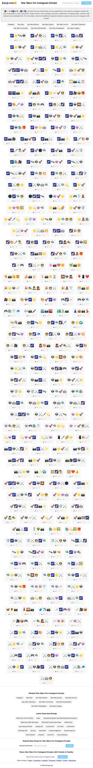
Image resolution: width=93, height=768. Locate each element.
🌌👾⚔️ (77, 127)
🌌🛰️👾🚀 (55, 162)
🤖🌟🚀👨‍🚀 (77, 70)
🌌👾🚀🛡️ (59, 127)
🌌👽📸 (34, 116)
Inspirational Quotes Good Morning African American (60, 718)
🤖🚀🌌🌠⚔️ (18, 81)
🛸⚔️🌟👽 (75, 586)
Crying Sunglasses (55, 730)
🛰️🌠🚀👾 (36, 552)
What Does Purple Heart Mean (51, 722)
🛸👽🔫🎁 (18, 586)
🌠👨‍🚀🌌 (32, 242)
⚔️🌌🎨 (36, 632)
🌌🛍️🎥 (16, 162)
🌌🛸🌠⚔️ (59, 35)
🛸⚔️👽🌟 (18, 598)
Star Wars (21, 24)
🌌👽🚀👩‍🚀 (53, 116)
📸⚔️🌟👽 (22, 472)
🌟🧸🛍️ (83, 219)
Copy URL (63, 757)
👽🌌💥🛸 (18, 357)
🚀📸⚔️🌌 (20, 529)
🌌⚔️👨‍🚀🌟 (16, 185)
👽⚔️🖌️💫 (42, 414)
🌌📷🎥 (10, 139)
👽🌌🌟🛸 (59, 58)
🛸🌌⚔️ (36, 563)
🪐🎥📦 (81, 609)
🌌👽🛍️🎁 (18, 127)
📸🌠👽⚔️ (53, 460)
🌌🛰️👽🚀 (34, 162)
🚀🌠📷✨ (38, 506)
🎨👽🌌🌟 (28, 299)
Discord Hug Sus (69, 730)
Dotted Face (68, 722)
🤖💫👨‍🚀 (36, 598)
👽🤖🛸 (59, 403)
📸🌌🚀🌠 (16, 460)
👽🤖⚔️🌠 (77, 403)
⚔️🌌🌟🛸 (18, 632)
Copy (16, 40)
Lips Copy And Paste (25, 726)
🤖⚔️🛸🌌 (75, 598)
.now (8, 3)
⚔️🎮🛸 (32, 655)
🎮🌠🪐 (67, 299)
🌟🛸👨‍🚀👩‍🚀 (65, 219)
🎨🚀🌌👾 (48, 299)
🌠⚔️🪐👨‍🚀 (36, 265)
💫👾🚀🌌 (28, 437)
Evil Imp (33, 730)
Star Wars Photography (56, 28)
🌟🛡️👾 (30, 219)
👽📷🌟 (57, 380)
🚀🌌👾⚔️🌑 (59, 483)
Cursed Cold (50, 726)
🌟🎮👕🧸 (77, 196)
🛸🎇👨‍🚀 (32, 575)
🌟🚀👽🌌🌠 (36, 58)
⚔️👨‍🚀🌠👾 (51, 655)
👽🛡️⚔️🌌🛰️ (36, 391)
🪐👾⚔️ (75, 621)
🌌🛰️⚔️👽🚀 (16, 173)
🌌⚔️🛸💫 (61, 185)
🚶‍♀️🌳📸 (38, 529)
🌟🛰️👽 (47, 219)
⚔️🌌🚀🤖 (40, 81)
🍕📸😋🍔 (12, 276)
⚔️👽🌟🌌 (16, 667)
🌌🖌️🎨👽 (81, 139)
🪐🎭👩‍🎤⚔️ (40, 621)
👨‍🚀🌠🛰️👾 (16, 334)
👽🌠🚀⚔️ (18, 380)
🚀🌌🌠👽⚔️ (14, 483)
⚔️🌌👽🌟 (55, 632)
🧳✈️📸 (45, 609)
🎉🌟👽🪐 (12, 288)
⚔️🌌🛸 (59, 81)
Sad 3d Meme (30, 735)
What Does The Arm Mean (24, 718)
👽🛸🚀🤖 (59, 391)
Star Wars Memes (33, 24)
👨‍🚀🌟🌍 (77, 322)
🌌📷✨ (63, 139)
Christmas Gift (22, 730)
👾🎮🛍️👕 (32, 426)
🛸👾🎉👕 (38, 586)
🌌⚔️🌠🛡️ (79, 173)
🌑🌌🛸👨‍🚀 (16, 196)
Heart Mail (42, 730)
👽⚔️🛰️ (61, 414)
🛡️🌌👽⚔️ (14, 540)
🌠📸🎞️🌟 (38, 253)
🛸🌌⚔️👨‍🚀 (55, 563)
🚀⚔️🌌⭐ (40, 70)
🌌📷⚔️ (47, 139)
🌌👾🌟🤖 (38, 127)
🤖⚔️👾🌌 (55, 598)
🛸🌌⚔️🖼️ (75, 563)
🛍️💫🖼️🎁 (73, 529)
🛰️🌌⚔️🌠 (79, 540)
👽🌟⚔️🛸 (18, 368)
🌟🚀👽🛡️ (77, 208)
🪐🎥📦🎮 (20, 621)
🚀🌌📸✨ (81, 483)
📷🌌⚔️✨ (40, 449)
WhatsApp (72, 760)
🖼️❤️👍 (73, 472)
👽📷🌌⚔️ (38, 380)
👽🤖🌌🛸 (16, 403)
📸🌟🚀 (34, 460)
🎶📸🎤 (30, 311)
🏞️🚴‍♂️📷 (63, 311)
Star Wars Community (21, 28)
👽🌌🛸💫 (38, 357)
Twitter (29, 760)
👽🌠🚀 (77, 368)
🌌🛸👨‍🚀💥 (38, 173)
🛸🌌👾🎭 (73, 552)
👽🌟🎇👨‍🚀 (59, 357)
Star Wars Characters (78, 24)
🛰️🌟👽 (18, 552)
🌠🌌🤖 (59, 231)
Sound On (50, 735)
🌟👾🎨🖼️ (16, 208)
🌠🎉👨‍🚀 (75, 231)
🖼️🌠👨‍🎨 (57, 472)
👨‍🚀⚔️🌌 (28, 345)
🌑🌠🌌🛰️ (36, 196)
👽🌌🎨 (81, 345)
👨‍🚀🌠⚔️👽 (53, 334)
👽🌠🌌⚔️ (38, 368)
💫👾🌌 (10, 437)
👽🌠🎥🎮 (59, 368)
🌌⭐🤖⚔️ (38, 47)
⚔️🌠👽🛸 (36, 644)
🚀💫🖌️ (47, 517)
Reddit (59, 760)
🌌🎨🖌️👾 (16, 104)
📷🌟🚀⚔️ (61, 449)
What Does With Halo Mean (29, 722)
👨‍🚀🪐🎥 (12, 345)
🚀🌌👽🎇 (36, 483)
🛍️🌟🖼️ (55, 529)
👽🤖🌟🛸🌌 (38, 403)
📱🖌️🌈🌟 (65, 437)
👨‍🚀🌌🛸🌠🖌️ (57, 322)
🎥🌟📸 (10, 299)
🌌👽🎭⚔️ (16, 116)
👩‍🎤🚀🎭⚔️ (63, 345)
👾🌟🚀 (77, 414)
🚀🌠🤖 (77, 506)
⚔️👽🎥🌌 (36, 667)
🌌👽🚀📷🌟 (75, 116)
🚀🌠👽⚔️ (18, 506)
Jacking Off (39, 726)
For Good (60, 726)
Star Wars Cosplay (73, 28)
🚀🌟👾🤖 (61, 494)
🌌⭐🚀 (79, 185)
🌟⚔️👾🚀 (20, 231)
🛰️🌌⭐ (59, 70)
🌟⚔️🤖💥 (40, 231)
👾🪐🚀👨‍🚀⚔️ (79, 426)
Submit (70, 746)
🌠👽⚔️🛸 (18, 253)
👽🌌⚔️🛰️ (79, 58)
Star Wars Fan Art (62, 24)
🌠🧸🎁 (77, 253)
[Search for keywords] (70, 3)
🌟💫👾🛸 (36, 208)
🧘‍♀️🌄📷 (28, 609)
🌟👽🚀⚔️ (14, 58)
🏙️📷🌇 (47, 311)
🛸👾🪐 (57, 586)
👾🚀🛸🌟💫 (55, 426)
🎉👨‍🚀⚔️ (50, 288)
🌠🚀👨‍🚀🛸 (59, 253)
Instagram (11, 24)
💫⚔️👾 (47, 437)
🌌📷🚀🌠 (28, 139)
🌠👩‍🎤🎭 (65, 242)
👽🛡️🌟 (16, 391)
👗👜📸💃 (81, 311)
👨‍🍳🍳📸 (16, 322)
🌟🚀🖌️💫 (12, 219)
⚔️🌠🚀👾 (77, 644)
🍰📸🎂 (30, 276)
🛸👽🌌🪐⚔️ (77, 575)
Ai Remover (70, 726)
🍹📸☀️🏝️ (48, 276)
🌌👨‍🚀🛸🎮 (36, 104)
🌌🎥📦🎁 (77, 93)
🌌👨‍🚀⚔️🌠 (57, 104)
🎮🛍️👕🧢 (12, 311)
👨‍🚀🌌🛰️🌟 (34, 322)
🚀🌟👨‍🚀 (42, 494)
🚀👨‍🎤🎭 (10, 517)
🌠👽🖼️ (81, 242)
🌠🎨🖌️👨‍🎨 (14, 242)
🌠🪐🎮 (18, 265)
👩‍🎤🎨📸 (45, 345)
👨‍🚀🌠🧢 (34, 334)
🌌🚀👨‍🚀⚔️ (38, 35)
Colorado (41, 735)
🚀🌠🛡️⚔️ (59, 506)
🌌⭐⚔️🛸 (59, 47)
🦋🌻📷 (12, 609)
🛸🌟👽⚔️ (14, 575)
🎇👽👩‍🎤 (67, 276)
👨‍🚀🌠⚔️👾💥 (75, 334)
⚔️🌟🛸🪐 (16, 644)
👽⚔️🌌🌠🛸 (20, 414)
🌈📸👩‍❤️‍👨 (34, 93)
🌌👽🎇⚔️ (77, 104)
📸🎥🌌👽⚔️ (75, 460)
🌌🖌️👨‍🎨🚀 (18, 150)
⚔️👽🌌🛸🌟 (73, 655)
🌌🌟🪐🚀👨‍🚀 (55, 93)
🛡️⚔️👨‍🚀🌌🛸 (36, 540)
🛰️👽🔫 (55, 552)
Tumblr (64, 760)
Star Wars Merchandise (38, 28)
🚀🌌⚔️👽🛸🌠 (20, 494)
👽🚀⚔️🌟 (75, 380)
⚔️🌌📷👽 (75, 632)
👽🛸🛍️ (77, 391)
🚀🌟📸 (79, 494)
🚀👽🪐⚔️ (28, 517)
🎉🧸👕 (67, 288)
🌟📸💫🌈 (57, 208)
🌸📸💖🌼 (57, 265)
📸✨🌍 (40, 472)
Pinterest (52, 760)
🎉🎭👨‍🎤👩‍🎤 (32, 288)
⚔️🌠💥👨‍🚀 (57, 644)
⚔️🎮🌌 (16, 655)
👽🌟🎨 (77, 357)
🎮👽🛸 (83, 299)
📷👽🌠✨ (81, 449)
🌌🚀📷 (57, 150)
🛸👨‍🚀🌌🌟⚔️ (53, 575)
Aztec (38, 718)
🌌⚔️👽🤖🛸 (38, 185)
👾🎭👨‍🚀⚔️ (12, 426)
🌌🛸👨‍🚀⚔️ (59, 173)
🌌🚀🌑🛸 (38, 150)
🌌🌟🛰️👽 (18, 35)
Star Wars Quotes (47, 24)
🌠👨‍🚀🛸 (48, 242)
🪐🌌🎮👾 (63, 609)
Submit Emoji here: (26, 746)
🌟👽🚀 (77, 47)
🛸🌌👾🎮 (18, 563)
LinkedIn (45, 760)
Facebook (36, 760)
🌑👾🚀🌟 (57, 196)
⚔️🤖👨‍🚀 (47, 678)
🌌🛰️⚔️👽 (75, 162)
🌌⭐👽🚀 (18, 47)
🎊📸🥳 (83, 288)
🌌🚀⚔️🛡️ (75, 150)
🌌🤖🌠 (77, 35)
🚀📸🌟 (63, 517)
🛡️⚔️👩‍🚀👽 (59, 540)
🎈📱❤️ (83, 276)
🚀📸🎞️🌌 (81, 517)
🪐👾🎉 (59, 621)
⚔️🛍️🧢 (79, 667)
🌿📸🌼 (75, 265)
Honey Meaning (62, 735)
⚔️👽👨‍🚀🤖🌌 (59, 667)
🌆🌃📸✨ (16, 93)
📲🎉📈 (83, 437)
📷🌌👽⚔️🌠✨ (16, 449)
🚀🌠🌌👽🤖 (18, 70)
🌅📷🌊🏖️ (77, 81)
